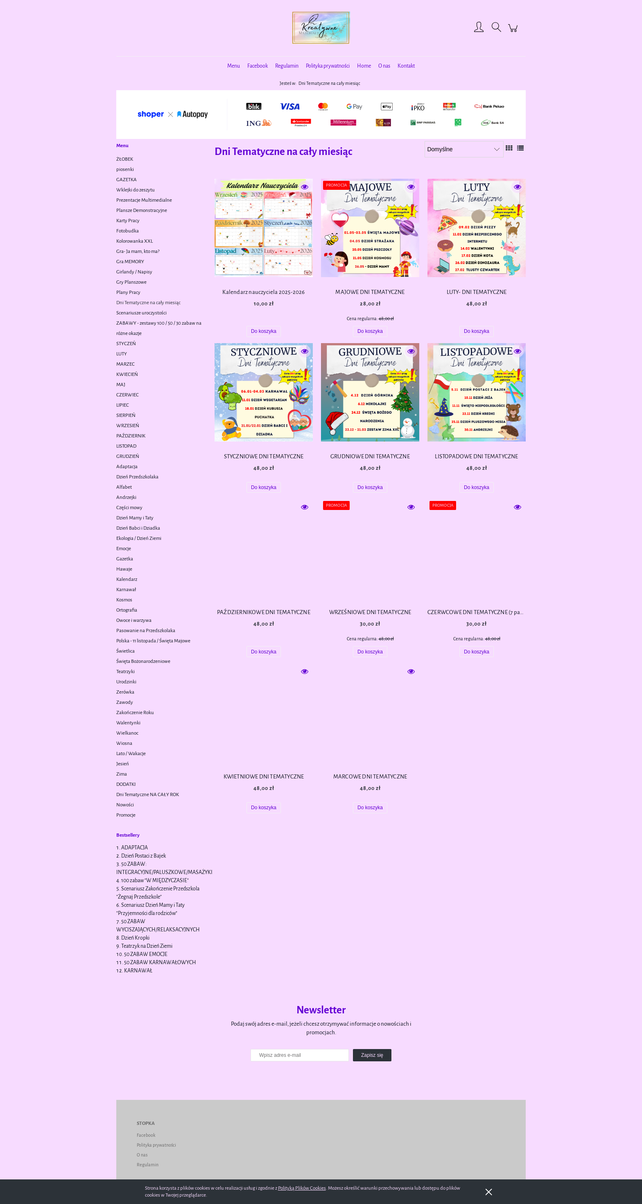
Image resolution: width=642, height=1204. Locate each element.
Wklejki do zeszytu (135, 190)
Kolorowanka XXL (134, 241)
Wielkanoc (127, 733)
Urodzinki (126, 682)
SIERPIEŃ (126, 415)
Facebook (146, 1135)
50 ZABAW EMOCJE (145, 954)
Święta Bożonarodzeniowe (143, 661)
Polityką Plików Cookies (302, 1188)
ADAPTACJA (134, 848)
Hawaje (124, 569)
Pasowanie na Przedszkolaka (145, 630)
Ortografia (126, 610)
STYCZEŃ (126, 343)
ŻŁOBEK (124, 159)
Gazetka (124, 559)
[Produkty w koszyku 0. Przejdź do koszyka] (514, 33)
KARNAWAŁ (138, 971)
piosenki (125, 169)
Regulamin (147, 1164)
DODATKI (126, 784)
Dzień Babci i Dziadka (138, 528)
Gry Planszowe (131, 282)
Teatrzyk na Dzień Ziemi (146, 946)
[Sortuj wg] (464, 149)
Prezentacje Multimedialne (144, 200)
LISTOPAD (126, 446)
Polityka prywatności (156, 1145)
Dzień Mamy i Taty (135, 518)
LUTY (121, 354)
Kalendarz (126, 579)
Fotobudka (127, 231)
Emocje (123, 548)
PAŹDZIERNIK (130, 436)
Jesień (122, 764)
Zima (121, 774)
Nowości (125, 805)
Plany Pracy (128, 292)
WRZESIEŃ (127, 425)
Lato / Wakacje (131, 753)
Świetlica (125, 651)
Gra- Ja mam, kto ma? (137, 251)
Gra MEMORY (130, 261)
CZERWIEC (127, 395)
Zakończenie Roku (135, 712)
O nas (142, 1154)
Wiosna (124, 743)
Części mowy (129, 507)
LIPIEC (122, 405)
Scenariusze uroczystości (141, 313)
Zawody (124, 702)
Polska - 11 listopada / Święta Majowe (153, 641)
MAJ (120, 384)
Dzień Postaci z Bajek (143, 856)
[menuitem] (233, 66)
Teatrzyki (125, 671)
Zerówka (125, 692)
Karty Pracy (128, 220)
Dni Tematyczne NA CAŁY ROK (147, 794)
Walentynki (128, 723)
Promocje (126, 815)
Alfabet (124, 487)
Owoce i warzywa (133, 620)
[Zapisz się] (372, 1055)
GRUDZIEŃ (127, 456)
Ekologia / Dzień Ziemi (138, 538)
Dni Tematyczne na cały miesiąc (148, 302)
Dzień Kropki (135, 938)
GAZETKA (126, 179)
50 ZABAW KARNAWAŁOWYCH (160, 962)
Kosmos (124, 600)
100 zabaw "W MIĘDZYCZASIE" (155, 880)
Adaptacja (127, 466)
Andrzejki (126, 497)
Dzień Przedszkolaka (137, 477)
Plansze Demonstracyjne (141, 210)
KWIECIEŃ (127, 374)
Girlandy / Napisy (134, 272)
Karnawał (126, 589)
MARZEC (125, 364)
